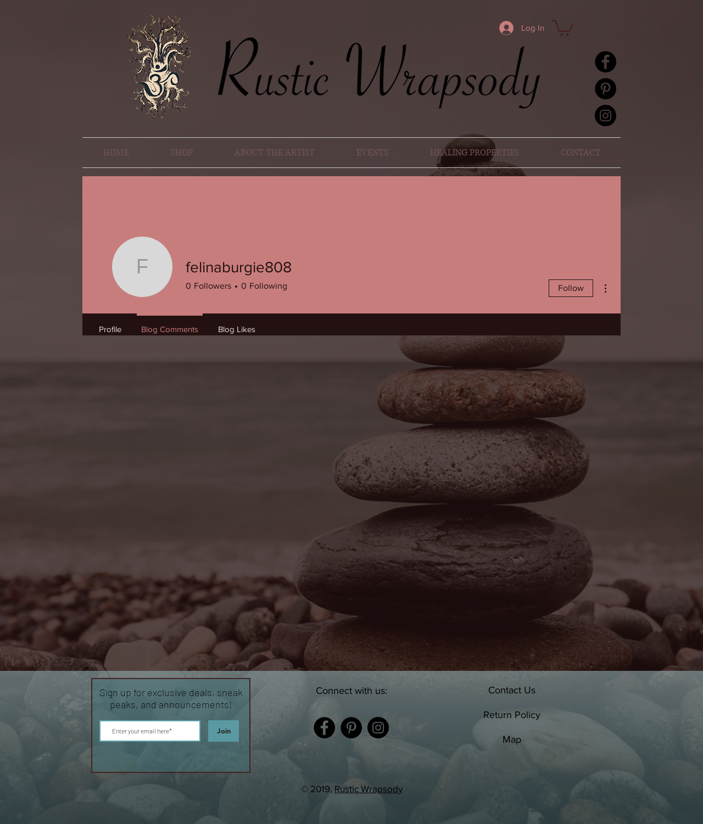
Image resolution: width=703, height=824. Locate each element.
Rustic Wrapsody (368, 788)
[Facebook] (605, 61)
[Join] (223, 731)
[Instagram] (605, 115)
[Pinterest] (605, 88)
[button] (562, 27)
